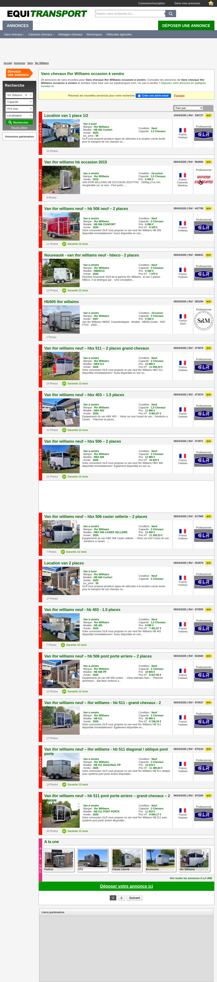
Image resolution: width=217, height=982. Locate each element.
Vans (30, 63)
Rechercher (20, 122)
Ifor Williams (42, 63)
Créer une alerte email (155, 95)
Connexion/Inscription (151, 3)
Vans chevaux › (14, 34)
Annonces (19, 63)
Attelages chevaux (70, 34)
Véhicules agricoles (119, 34)
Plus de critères (19, 127)
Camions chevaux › (41, 34)
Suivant (134, 898)
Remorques (94, 34)
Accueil (8, 63)
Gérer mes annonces (187, 3)
